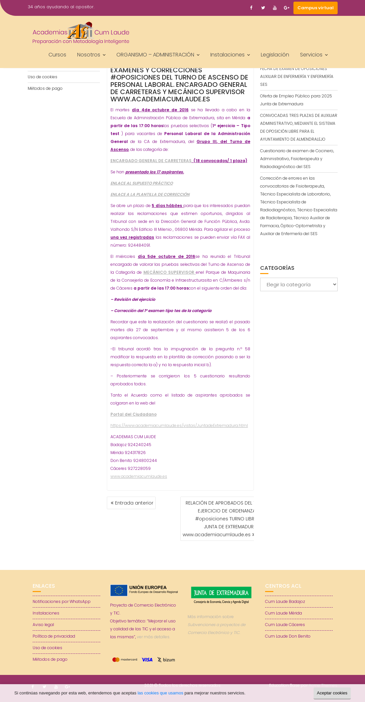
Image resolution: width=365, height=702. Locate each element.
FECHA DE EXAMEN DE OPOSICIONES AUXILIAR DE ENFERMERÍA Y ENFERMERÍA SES (296, 76)
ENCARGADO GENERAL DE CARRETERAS (151, 160)
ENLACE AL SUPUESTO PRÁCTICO (141, 183)
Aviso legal (43, 624)
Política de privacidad (54, 636)
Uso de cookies (42, 77)
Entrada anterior (134, 503)
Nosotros (88, 54)
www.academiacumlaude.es (138, 476)
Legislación (275, 54)
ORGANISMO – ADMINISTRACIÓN (155, 54)
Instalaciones (227, 54)
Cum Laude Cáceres (285, 624)
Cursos (57, 54)
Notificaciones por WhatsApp (62, 601)
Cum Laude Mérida (283, 613)
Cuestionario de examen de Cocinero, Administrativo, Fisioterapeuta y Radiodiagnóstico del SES (297, 158)
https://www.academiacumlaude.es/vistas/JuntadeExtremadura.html (179, 425)
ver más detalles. (153, 637)
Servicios (311, 54)
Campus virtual (315, 8)
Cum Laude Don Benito (288, 636)
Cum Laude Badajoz (285, 601)
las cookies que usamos (160, 692)
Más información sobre (216, 624)
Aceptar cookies (332, 692)
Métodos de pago (45, 88)
